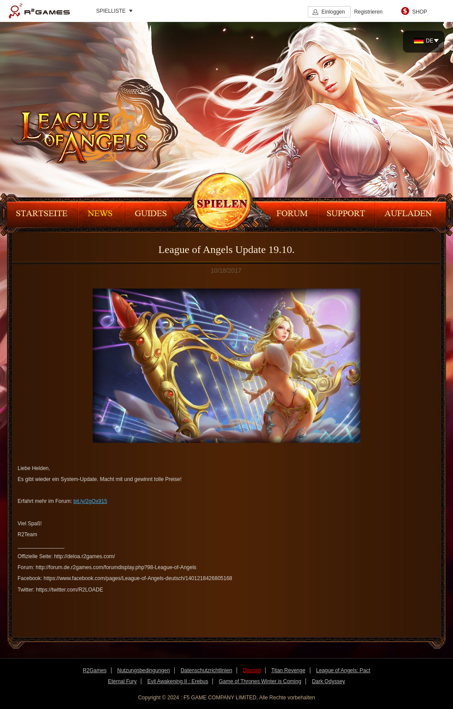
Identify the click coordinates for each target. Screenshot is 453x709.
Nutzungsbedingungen (143, 670)
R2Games (39, 11)
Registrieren (368, 12)
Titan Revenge (288, 670)
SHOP (419, 12)
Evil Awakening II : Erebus (178, 681)
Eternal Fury (122, 681)
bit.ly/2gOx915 (90, 501)
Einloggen (333, 12)
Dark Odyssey (328, 681)
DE (423, 41)
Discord (252, 670)
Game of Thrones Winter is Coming (260, 681)
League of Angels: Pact (343, 670)
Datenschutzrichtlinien (206, 670)
